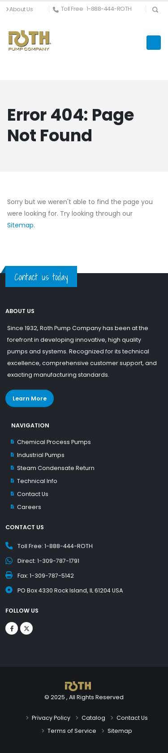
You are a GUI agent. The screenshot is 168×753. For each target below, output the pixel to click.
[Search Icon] (155, 9)
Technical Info (37, 481)
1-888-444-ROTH (109, 9)
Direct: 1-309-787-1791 (48, 561)
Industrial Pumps (41, 455)
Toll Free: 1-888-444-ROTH (55, 546)
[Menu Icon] (153, 42)
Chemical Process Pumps (54, 442)
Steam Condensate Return (56, 468)
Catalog (93, 718)
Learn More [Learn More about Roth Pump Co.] (30, 398)
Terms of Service (71, 731)
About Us (21, 9)
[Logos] (11, 628)
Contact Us (32, 494)
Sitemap (20, 225)
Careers (29, 507)
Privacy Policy (51, 718)
